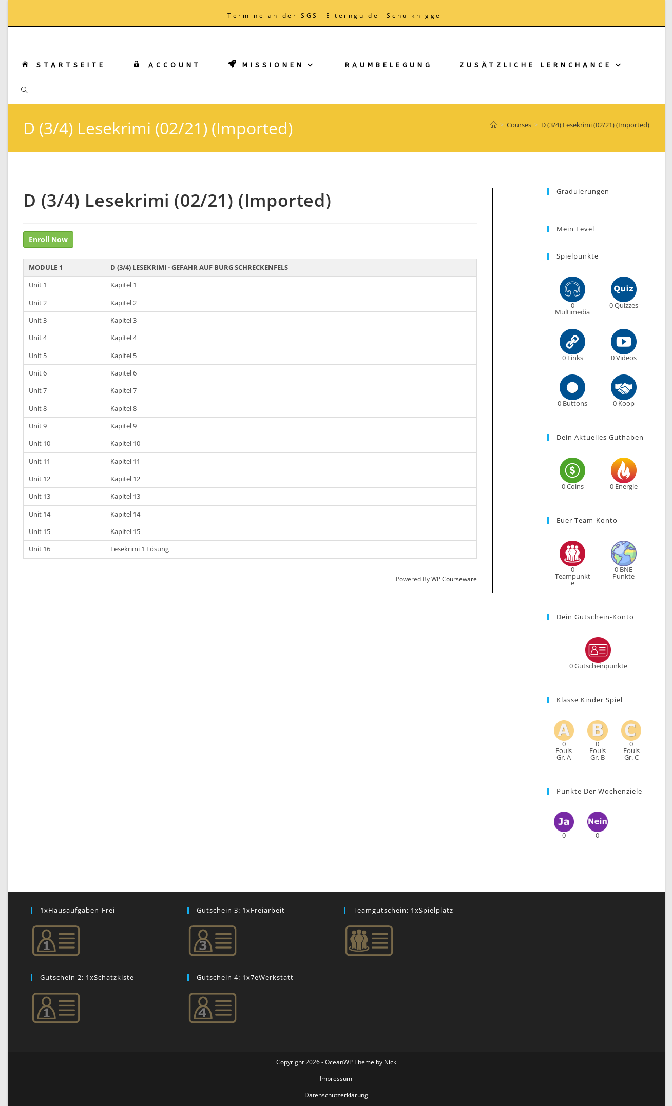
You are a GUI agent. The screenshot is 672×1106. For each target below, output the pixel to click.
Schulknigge (414, 15)
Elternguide (352, 15)
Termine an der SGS (272, 15)
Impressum (336, 1078)
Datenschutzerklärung (336, 1095)
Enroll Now (48, 239)
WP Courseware (454, 579)
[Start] (493, 124)
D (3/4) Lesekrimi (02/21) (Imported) (595, 124)
